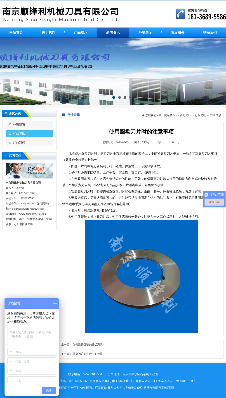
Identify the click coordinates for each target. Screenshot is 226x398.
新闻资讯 (185, 115)
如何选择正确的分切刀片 (88, 344)
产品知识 (19, 142)
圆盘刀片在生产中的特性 (88, 353)
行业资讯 (19, 133)
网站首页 (169, 115)
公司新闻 (19, 124)
